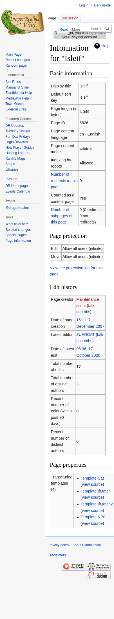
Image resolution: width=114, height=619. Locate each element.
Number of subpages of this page (61, 216)
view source (92, 484)
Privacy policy (58, 545)
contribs (83, 312)
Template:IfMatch (96, 491)
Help (105, 46)
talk (91, 305)
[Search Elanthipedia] (100, 29)
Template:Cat (92, 478)
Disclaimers (57, 555)
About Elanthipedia (86, 545)
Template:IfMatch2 (97, 504)
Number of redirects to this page (64, 180)
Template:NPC (93, 517)
